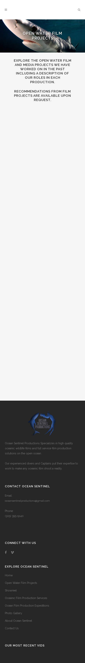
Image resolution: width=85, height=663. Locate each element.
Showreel (11, 590)
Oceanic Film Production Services (26, 598)
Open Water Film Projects (21, 582)
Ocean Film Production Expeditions (27, 605)
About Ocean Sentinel (18, 620)
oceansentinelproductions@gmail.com (27, 500)
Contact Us (12, 628)
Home (9, 575)
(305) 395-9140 (14, 516)
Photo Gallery (13, 613)
